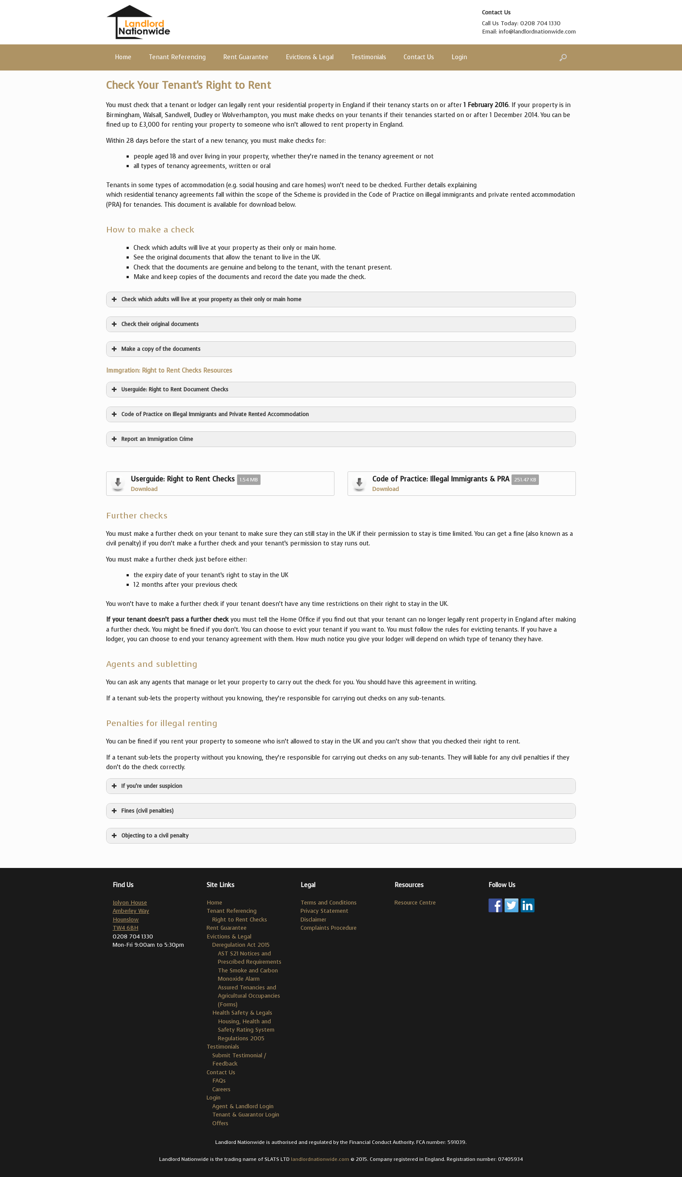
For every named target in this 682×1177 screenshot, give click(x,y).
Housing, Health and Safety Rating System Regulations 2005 (246, 1030)
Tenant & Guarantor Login (245, 1114)
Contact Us (419, 57)
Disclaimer (313, 919)
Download (144, 489)
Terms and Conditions (329, 902)
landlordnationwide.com (320, 1159)
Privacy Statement (324, 911)
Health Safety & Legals (242, 1012)
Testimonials (368, 57)
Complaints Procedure (329, 928)
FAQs (219, 1080)
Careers (221, 1089)
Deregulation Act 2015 (241, 944)
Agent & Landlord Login (243, 1106)
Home (123, 57)
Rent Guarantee (245, 57)
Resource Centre (415, 902)
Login (459, 57)
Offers (220, 1123)
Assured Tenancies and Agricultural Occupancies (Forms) (249, 996)
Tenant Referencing (177, 57)
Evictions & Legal (310, 57)
